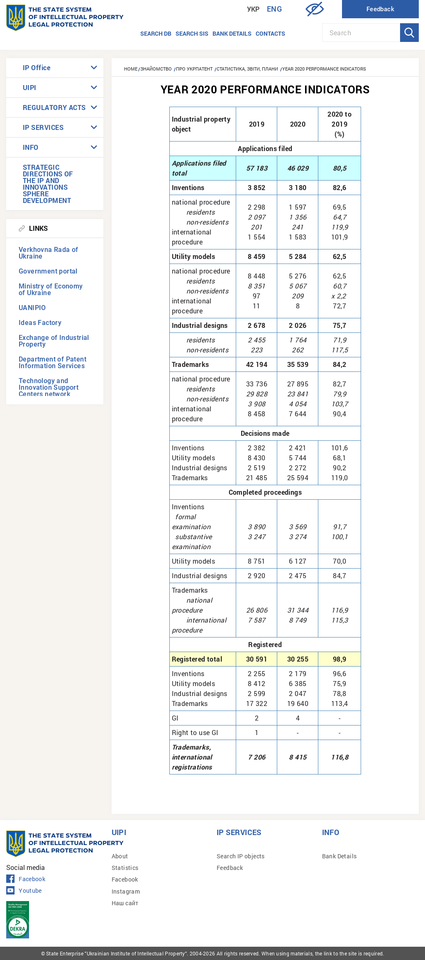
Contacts (270, 33)
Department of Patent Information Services (52, 362)
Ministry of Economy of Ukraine (51, 289)
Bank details (232, 33)
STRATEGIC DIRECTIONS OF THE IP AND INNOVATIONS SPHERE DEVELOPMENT (48, 184)
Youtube (24, 890)
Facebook (25, 879)
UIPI (30, 87)
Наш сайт (125, 903)
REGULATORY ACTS (54, 107)
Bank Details (339, 856)
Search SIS (192, 33)
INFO (31, 147)
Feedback (230, 868)
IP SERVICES (43, 127)
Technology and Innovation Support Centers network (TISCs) (48, 391)
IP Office (36, 67)
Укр (253, 9)
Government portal (48, 271)
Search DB (155, 33)
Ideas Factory (40, 323)
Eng (274, 9)
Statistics (125, 868)
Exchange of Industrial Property (54, 341)
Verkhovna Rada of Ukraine (48, 253)
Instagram (126, 891)
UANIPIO (32, 308)
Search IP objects (241, 856)
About (120, 856)
